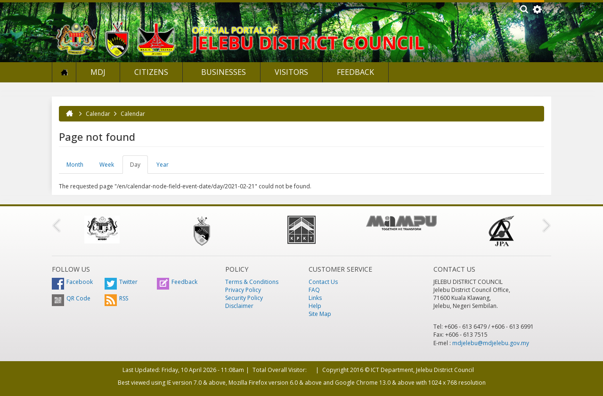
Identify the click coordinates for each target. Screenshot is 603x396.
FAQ (314, 290)
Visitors (291, 72)
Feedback (355, 72)
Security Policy (244, 298)
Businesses (222, 72)
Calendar (98, 114)
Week (106, 165)
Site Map (320, 314)
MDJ (98, 72)
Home (64, 72)
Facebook (72, 282)
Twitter (121, 282)
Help (315, 306)
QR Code (71, 298)
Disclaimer (239, 306)
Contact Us (323, 282)
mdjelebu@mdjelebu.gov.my (490, 343)
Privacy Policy (243, 290)
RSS (116, 298)
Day (139, 167)
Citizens (151, 72)
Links (315, 298)
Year (162, 165)
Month (74, 165)
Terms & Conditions (251, 282)
